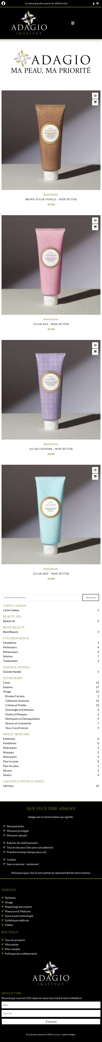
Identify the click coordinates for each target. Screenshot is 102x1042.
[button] (73, 23)
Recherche (91, 597)
